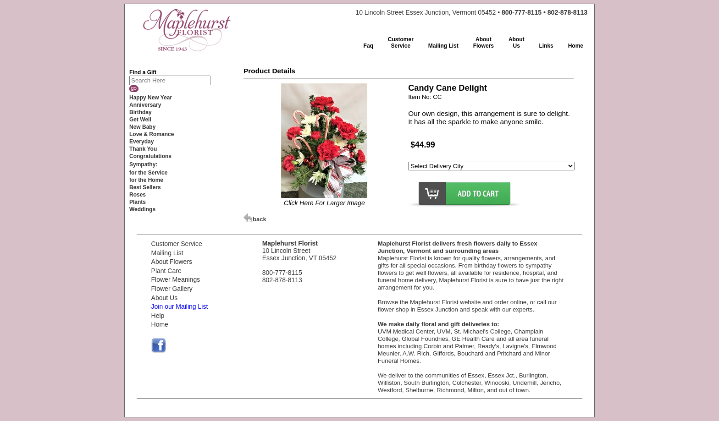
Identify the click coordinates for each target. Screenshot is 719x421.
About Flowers (171, 261)
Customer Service (176, 243)
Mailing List (167, 253)
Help (158, 315)
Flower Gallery (172, 288)
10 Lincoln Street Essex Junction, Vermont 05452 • (471, 12)
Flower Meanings (175, 279)
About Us (164, 297)
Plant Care (166, 270)
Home (159, 324)
